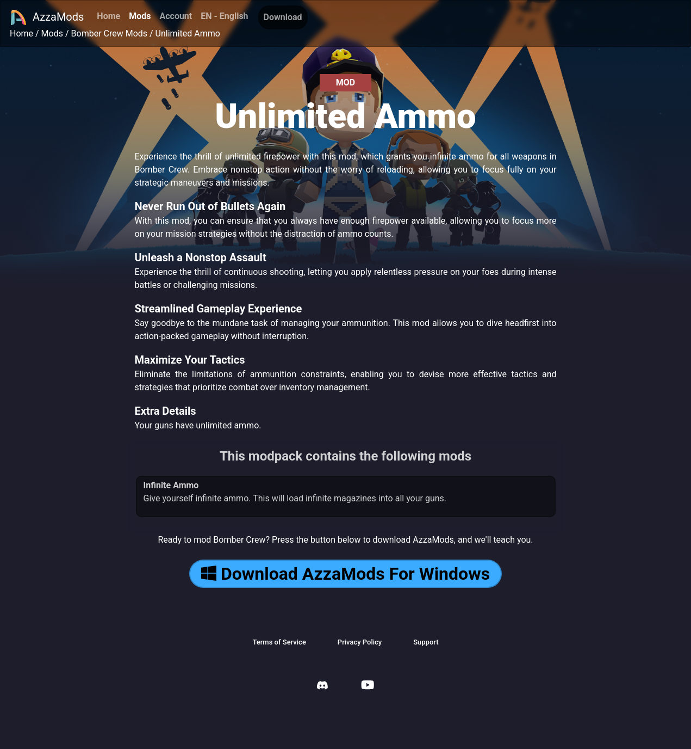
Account (175, 16)
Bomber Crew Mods (109, 33)
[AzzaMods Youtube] (367, 686)
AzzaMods (47, 17)
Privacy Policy (360, 642)
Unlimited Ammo (187, 33)
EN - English (224, 16)
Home (108, 16)
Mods (140, 16)
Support (425, 642)
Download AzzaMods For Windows (345, 573)
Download (283, 17)
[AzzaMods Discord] (322, 686)
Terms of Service (279, 642)
